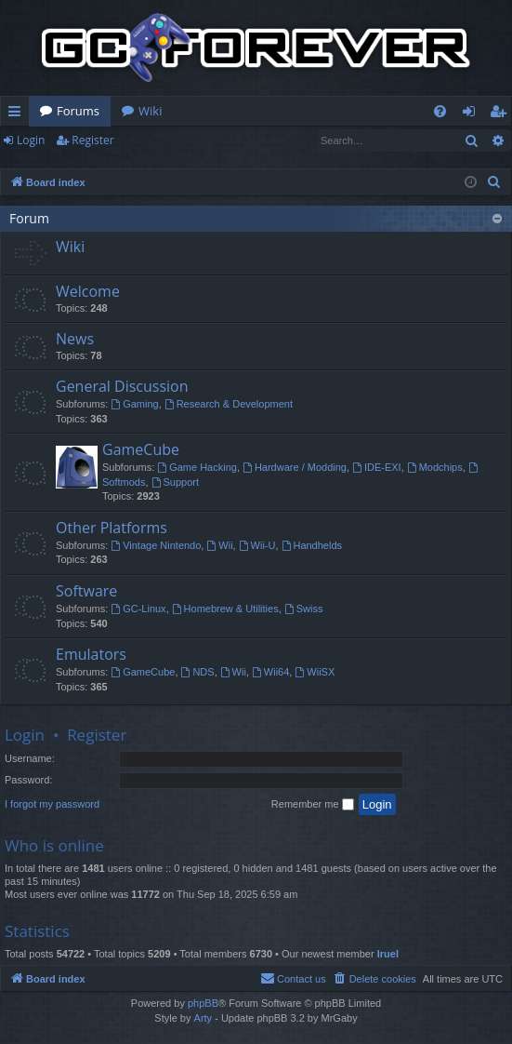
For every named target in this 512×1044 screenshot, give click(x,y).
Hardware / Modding (295, 467)
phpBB (203, 1003)
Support (175, 482)
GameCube (140, 449)
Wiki (150, 110)
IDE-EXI (376, 467)
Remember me (312, 804)
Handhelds (312, 545)
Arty (203, 1018)
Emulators (91, 654)
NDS (198, 671)
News (75, 338)
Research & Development (228, 403)
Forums (78, 110)
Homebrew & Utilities (225, 608)
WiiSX (315, 671)
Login (31, 140)
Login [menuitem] (472, 114)
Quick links (18, 114)
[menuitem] (440, 111)
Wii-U (257, 545)
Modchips (435, 467)
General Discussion (122, 386)
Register (92, 140)
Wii (219, 545)
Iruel (388, 953)
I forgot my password (52, 804)
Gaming (134, 403)
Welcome (88, 291)
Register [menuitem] (502, 114)
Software (86, 591)
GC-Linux (138, 608)
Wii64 (270, 671)
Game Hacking (197, 467)
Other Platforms (111, 527)
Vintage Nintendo (156, 545)
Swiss (303, 608)
